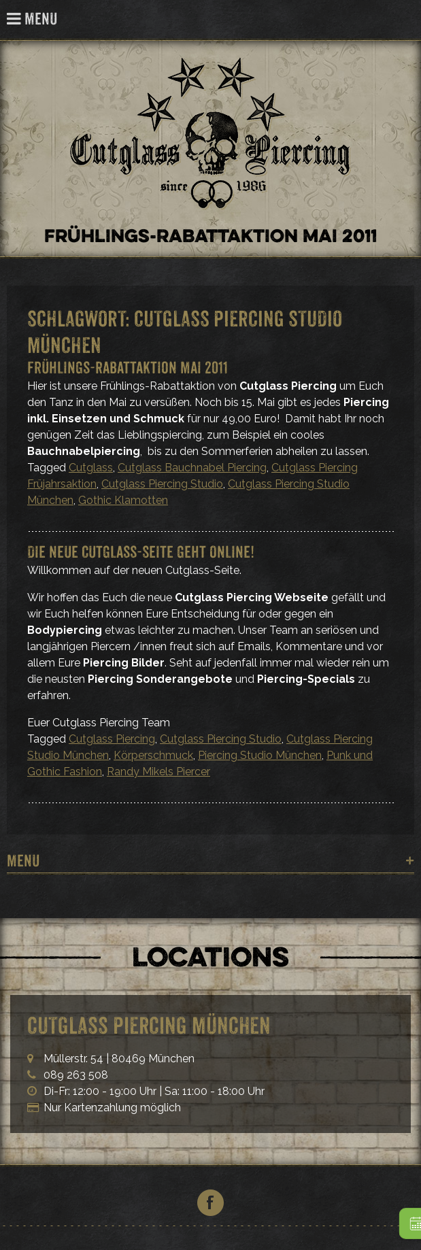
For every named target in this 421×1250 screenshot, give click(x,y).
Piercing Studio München (260, 755)
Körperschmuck (153, 755)
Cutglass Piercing (403, 20)
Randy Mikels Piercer (158, 771)
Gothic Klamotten (123, 500)
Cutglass (91, 467)
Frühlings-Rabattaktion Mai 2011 (127, 367)
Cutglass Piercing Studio (162, 483)
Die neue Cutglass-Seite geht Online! (140, 552)
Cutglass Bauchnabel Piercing (192, 467)
